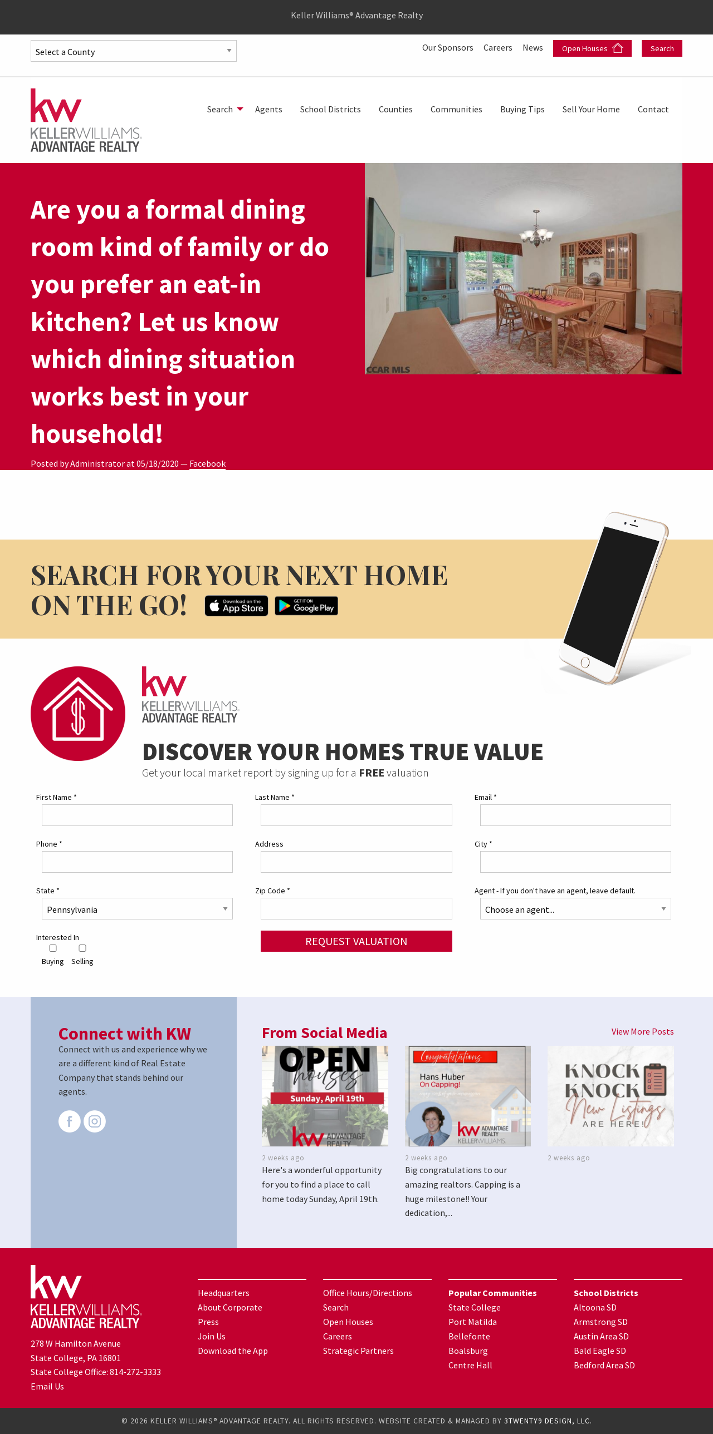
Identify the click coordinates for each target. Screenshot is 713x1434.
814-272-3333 (135, 1371)
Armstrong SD (601, 1321)
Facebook (207, 463)
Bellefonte (469, 1336)
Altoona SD (595, 1307)
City (483, 844)
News (533, 47)
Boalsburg (468, 1350)
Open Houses (592, 48)
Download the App (233, 1350)
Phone (49, 844)
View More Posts (643, 1031)
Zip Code (272, 891)
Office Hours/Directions (367, 1292)
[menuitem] (222, 109)
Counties (396, 109)
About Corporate (230, 1307)
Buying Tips (522, 109)
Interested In (57, 937)
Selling (82, 955)
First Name (56, 797)
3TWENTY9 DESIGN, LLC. (548, 1421)
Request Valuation (356, 941)
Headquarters (224, 1292)
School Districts (330, 109)
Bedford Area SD (604, 1365)
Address (269, 844)
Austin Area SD (601, 1336)
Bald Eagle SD (600, 1350)
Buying (53, 955)
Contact (653, 109)
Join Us (212, 1336)
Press (208, 1321)
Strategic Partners (358, 1350)
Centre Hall (470, 1365)
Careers (499, 47)
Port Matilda (472, 1321)
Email (486, 797)
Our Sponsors (448, 47)
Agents (268, 109)
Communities (456, 109)
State (48, 891)
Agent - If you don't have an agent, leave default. (555, 891)
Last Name (275, 797)
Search (662, 48)
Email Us (47, 1386)
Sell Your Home (591, 109)
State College (474, 1307)
